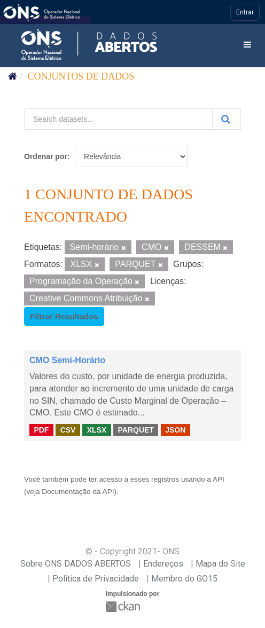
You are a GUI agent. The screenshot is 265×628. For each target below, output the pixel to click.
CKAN (124, 606)
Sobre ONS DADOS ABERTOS (75, 564)
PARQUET (135, 429)
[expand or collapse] (247, 45)
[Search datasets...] (118, 119)
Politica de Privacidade (95, 579)
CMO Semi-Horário (67, 360)
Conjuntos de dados (81, 76)
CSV (68, 429)
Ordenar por (45, 156)
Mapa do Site (220, 564)
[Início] (12, 76)
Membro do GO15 (184, 579)
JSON (175, 429)
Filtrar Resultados (64, 316)
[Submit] (226, 119)
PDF (41, 429)
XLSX (97, 429)
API (218, 479)
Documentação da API (78, 492)
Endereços (163, 564)
